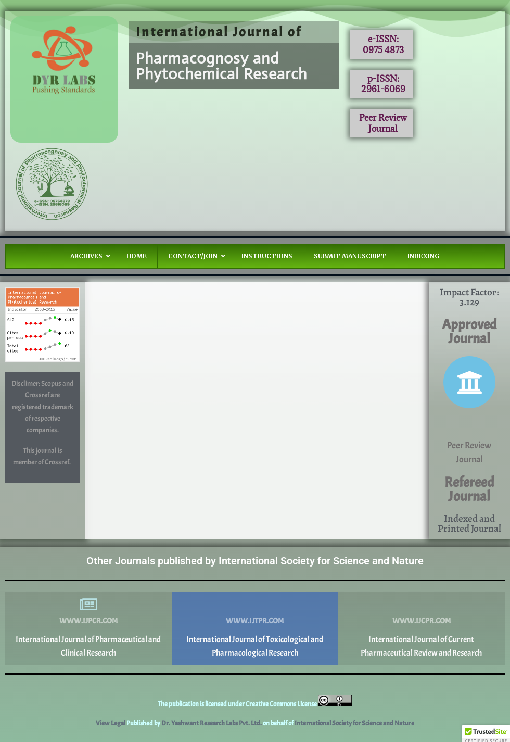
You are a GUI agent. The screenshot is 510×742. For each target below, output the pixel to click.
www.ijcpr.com (421, 621)
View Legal (111, 723)
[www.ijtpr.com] (255, 604)
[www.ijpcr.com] (88, 604)
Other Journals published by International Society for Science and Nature (255, 561)
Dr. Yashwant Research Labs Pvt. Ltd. (212, 723)
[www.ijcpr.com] (421, 604)
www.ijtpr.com (255, 621)
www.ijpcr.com (88, 621)
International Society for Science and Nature (354, 723)
